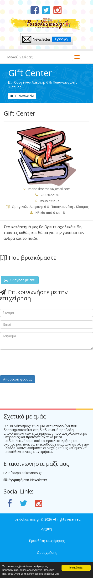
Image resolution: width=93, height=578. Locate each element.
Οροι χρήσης (47, 552)
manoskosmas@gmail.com (49, 189)
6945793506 (49, 200)
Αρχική (46, 528)
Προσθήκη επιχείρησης (47, 540)
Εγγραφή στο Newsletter (25, 480)
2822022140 (50, 195)
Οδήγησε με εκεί (20, 280)
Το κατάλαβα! (76, 567)
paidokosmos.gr (27, 519)
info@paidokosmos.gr (25, 472)
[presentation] (36, 362)
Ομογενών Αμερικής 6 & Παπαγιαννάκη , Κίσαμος (50, 206)
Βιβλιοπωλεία (22, 96)
